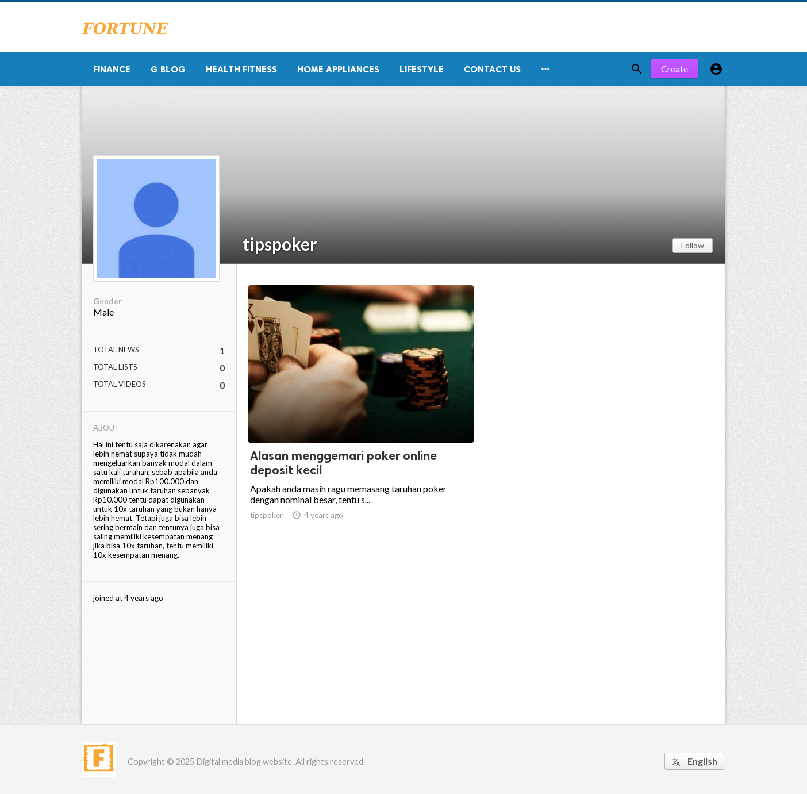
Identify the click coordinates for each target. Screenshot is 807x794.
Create (674, 68)
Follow (692, 245)
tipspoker (280, 244)
